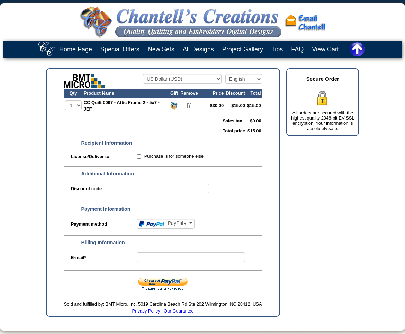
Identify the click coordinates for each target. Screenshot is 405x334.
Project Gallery (242, 49)
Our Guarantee (179, 311)
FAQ (297, 49)
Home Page (75, 49)
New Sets (161, 49)
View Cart (325, 49)
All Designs (198, 49)
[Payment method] (166, 224)
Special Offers (120, 49)
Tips (277, 49)
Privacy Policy (146, 311)
